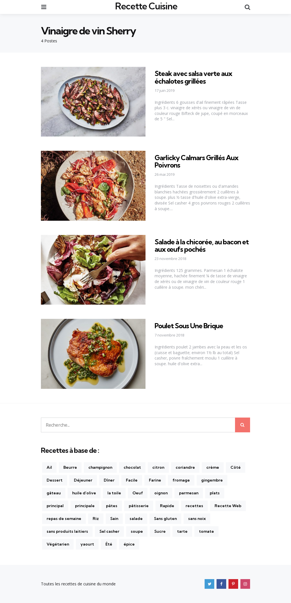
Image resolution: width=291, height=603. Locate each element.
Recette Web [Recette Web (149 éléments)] (228, 505)
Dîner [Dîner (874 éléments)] (109, 480)
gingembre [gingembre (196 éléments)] (212, 480)
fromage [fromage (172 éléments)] (181, 480)
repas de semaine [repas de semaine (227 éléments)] (64, 518)
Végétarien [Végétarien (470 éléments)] (58, 544)
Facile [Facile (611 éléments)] (132, 480)
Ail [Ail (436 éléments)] (49, 467)
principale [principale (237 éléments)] (85, 505)
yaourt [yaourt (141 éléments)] (87, 544)
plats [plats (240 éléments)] (215, 492)
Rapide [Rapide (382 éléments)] (167, 505)
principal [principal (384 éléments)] (55, 505)
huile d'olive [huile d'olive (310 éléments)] (84, 492)
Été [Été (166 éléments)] (108, 544)
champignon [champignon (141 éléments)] (100, 467)
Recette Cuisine (146, 6)
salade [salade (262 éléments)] (136, 518)
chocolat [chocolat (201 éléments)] (132, 467)
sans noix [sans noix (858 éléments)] (197, 518)
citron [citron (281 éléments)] (158, 467)
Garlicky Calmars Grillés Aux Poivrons (196, 161)
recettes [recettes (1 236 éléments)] (194, 505)
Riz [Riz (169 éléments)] (96, 518)
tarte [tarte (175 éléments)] (182, 531)
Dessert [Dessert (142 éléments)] (55, 480)
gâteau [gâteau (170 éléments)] (54, 492)
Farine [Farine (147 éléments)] (155, 480)
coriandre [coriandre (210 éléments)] (185, 467)
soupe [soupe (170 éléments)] (137, 531)
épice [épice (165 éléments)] (129, 544)
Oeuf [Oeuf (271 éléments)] (137, 492)
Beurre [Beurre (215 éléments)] (70, 467)
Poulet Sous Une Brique (189, 325)
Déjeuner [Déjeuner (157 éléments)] (83, 480)
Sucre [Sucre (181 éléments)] (160, 531)
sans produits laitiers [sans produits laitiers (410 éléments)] (67, 531)
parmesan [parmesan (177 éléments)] (188, 492)
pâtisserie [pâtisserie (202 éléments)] (139, 505)
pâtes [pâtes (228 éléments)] (111, 505)
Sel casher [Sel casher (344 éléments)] (109, 531)
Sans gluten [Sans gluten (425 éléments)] (165, 518)
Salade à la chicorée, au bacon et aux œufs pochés (202, 245)
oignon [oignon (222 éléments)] (161, 492)
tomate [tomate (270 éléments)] (206, 531)
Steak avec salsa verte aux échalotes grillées (193, 77)
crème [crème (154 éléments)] (212, 467)
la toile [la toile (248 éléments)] (114, 492)
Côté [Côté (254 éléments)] (235, 467)
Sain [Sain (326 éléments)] (114, 518)
